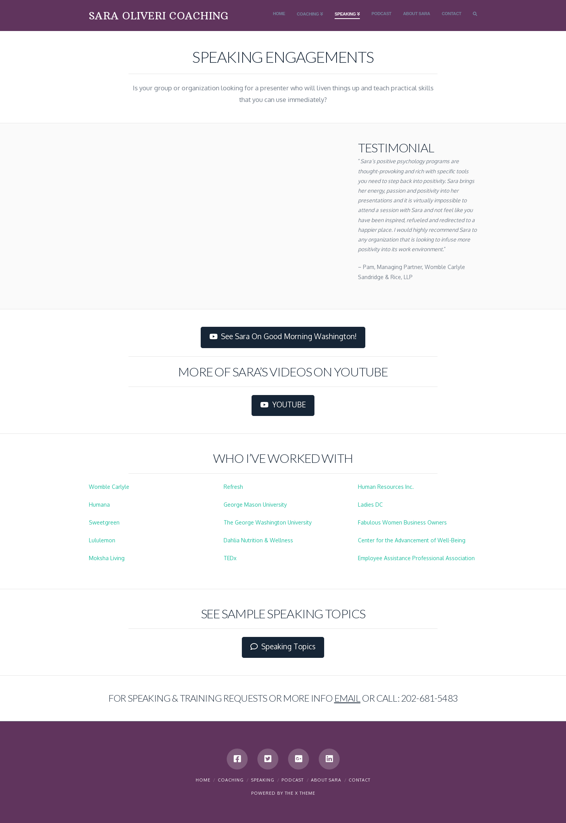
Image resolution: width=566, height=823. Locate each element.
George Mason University (255, 504)
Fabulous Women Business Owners (402, 522)
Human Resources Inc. (386, 486)
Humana (99, 504)
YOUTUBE (283, 405)
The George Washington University (268, 522)
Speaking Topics (283, 647)
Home (203, 780)
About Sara (326, 780)
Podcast (292, 780)
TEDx (230, 558)
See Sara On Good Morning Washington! (283, 336)
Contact (359, 780)
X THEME (305, 793)
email (347, 698)
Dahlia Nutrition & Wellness (258, 540)
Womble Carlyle (109, 486)
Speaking (262, 780)
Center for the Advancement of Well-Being (411, 540)
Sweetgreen (104, 522)
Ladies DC (370, 504)
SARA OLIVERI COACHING (158, 16)
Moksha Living (107, 558)
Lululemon (102, 540)
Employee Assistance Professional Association (416, 558)
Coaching (231, 780)
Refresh (233, 486)
